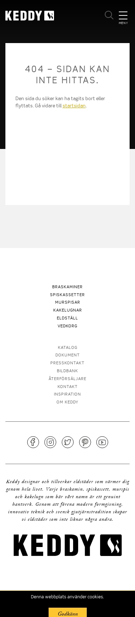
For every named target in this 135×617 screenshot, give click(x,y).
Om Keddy (67, 403)
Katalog (67, 348)
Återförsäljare (67, 379)
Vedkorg (67, 326)
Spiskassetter (67, 295)
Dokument (67, 355)
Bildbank (67, 371)
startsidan (74, 106)
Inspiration (67, 395)
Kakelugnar (67, 311)
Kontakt (68, 387)
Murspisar (67, 303)
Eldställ (67, 319)
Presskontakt (67, 363)
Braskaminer (67, 287)
